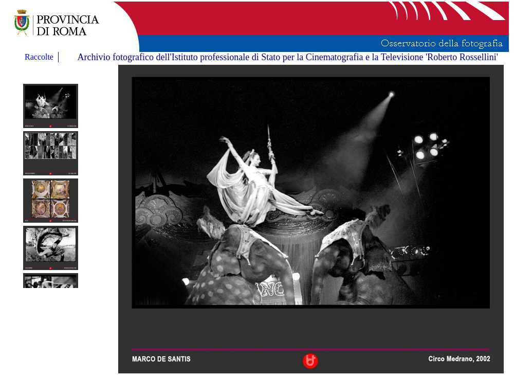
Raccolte (40, 56)
